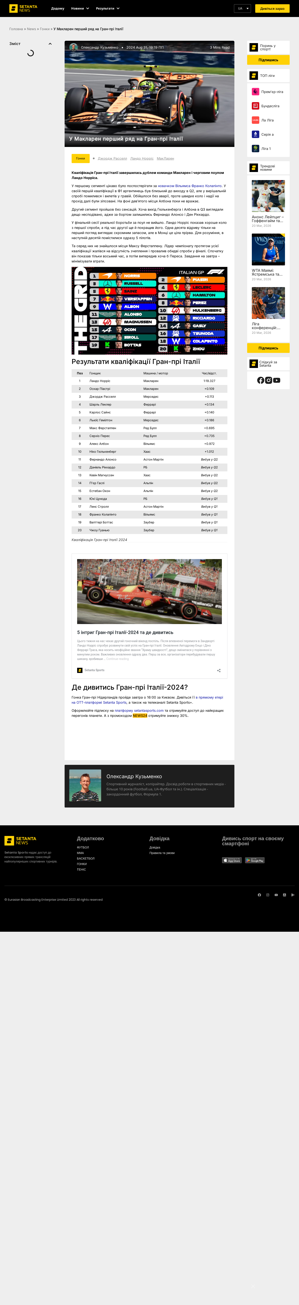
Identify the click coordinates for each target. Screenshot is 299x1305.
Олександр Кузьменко (99, 47)
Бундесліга (270, 106)
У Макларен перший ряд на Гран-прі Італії (126, 139)
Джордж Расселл (115, 159)
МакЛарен (168, 159)
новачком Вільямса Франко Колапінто (190, 186)
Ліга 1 (266, 149)
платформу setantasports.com (139, 711)
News (31, 29)
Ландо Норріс (145, 159)
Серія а (267, 134)
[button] (242, 8)
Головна (16, 29)
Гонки (45, 29)
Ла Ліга (267, 120)
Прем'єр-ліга (272, 92)
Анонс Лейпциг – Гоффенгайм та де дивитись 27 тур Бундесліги (268, 223)
